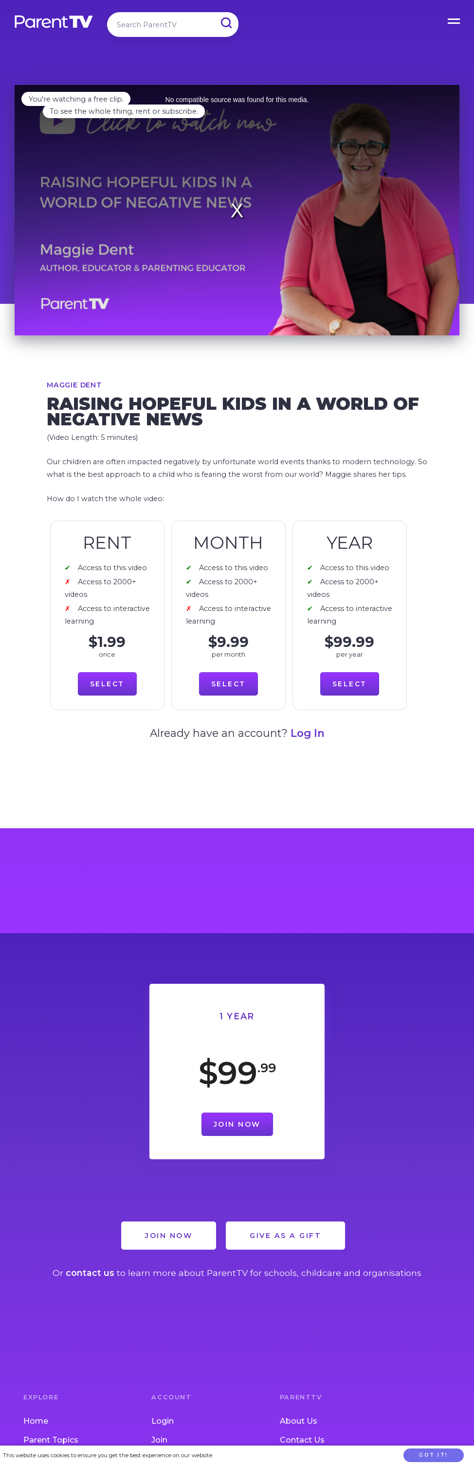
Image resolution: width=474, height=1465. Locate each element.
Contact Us (302, 1440)
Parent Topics (50, 1440)
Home (35, 1421)
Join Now (237, 1124)
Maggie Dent (74, 385)
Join (159, 1440)
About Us (298, 1421)
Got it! (433, 1455)
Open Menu (454, 19)
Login (162, 1421)
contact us (90, 1273)
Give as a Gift (285, 1235)
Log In (308, 733)
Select (107, 684)
